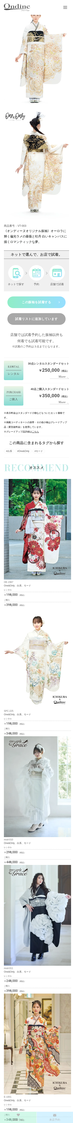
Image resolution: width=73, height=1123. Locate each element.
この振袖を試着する (36, 302)
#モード (39, 451)
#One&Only (23, 451)
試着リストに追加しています (36, 319)
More (62, 376)
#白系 (9, 451)
